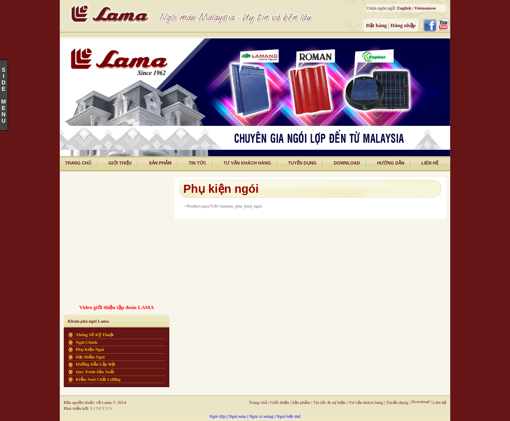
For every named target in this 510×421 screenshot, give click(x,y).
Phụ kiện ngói (90, 349)
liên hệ (430, 163)
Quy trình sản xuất (95, 371)
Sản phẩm (160, 163)
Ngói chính (86, 342)
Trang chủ (258, 402)
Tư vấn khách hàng (366, 402)
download (346, 163)
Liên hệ (439, 402)
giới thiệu (119, 163)
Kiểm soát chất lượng (98, 379)
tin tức (197, 163)
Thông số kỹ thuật (95, 334)
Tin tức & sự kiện (329, 402)
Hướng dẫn (390, 163)
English (404, 8)
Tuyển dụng (397, 402)
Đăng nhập (403, 25)
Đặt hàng (377, 25)
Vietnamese (425, 8)
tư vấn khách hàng (247, 163)
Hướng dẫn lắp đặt (96, 364)
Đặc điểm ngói (90, 356)
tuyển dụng (302, 163)
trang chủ (78, 163)
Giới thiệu (279, 402)
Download (420, 401)
